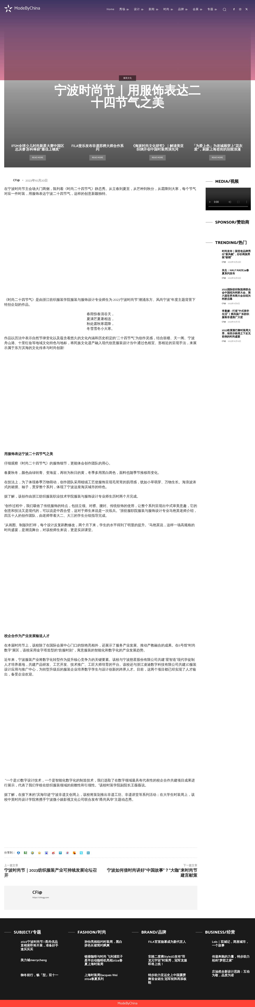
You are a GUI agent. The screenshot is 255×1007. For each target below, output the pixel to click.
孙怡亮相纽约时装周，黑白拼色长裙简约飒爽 (103, 943)
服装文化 (127, 78)
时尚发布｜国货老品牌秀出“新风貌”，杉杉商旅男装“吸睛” (236, 254)
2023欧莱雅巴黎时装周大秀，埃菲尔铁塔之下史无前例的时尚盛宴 (236, 333)
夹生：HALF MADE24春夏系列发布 (235, 272)
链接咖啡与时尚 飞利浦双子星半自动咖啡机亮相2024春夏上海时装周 (103, 960)
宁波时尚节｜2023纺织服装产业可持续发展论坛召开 (50, 873)
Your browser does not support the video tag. (228, 199)
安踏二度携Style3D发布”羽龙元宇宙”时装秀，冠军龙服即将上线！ (167, 960)
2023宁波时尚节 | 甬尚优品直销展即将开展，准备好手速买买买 (39, 945)
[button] (224, 9)
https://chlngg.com (40, 897)
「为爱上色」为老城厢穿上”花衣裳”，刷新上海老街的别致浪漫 (217, 147)
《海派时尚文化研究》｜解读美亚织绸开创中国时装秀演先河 (157, 147)
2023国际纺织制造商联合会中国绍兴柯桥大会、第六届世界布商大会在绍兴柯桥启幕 (236, 294)
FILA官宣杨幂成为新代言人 (167, 942)
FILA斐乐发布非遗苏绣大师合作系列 (97, 147)
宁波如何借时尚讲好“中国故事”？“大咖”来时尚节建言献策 (152, 873)
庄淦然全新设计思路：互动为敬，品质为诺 (231, 973)
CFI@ (16, 180)
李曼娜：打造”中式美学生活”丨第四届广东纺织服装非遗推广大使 (235, 314)
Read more (37, 157)
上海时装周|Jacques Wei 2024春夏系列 (101, 977)
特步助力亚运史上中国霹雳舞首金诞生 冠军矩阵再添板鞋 (167, 979)
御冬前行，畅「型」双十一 (39, 975)
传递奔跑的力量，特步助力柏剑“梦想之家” (231, 958)
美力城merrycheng (34, 960)
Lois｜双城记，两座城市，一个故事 (230, 943)
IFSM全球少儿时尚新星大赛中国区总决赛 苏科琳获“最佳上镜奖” (37, 147)
